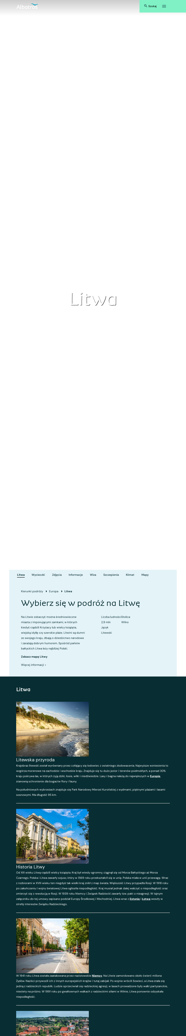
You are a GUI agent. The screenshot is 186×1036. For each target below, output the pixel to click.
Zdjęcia (57, 575)
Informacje (76, 575)
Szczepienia (111, 575)
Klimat (130, 575)
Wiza (93, 575)
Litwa (21, 575)
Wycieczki (38, 575)
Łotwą (146, 899)
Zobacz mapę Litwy (34, 657)
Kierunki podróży (32, 591)
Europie (155, 776)
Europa (53, 591)
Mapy (145, 575)
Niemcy (97, 976)
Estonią (135, 899)
